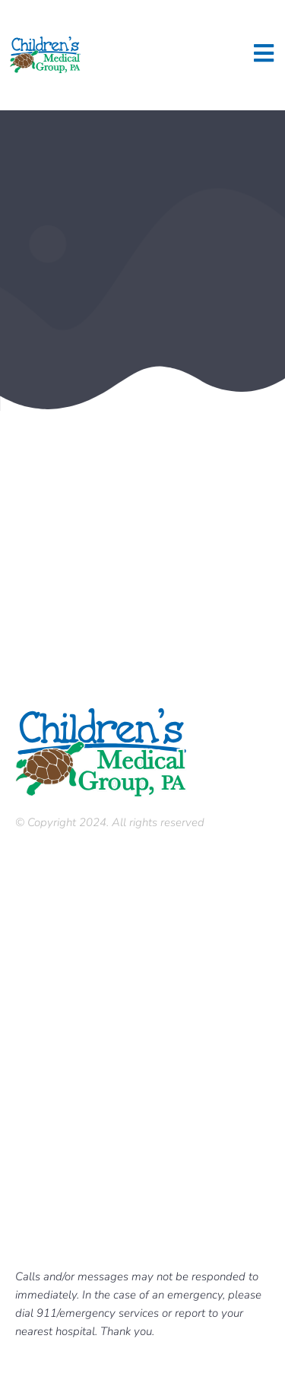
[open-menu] (263, 55)
